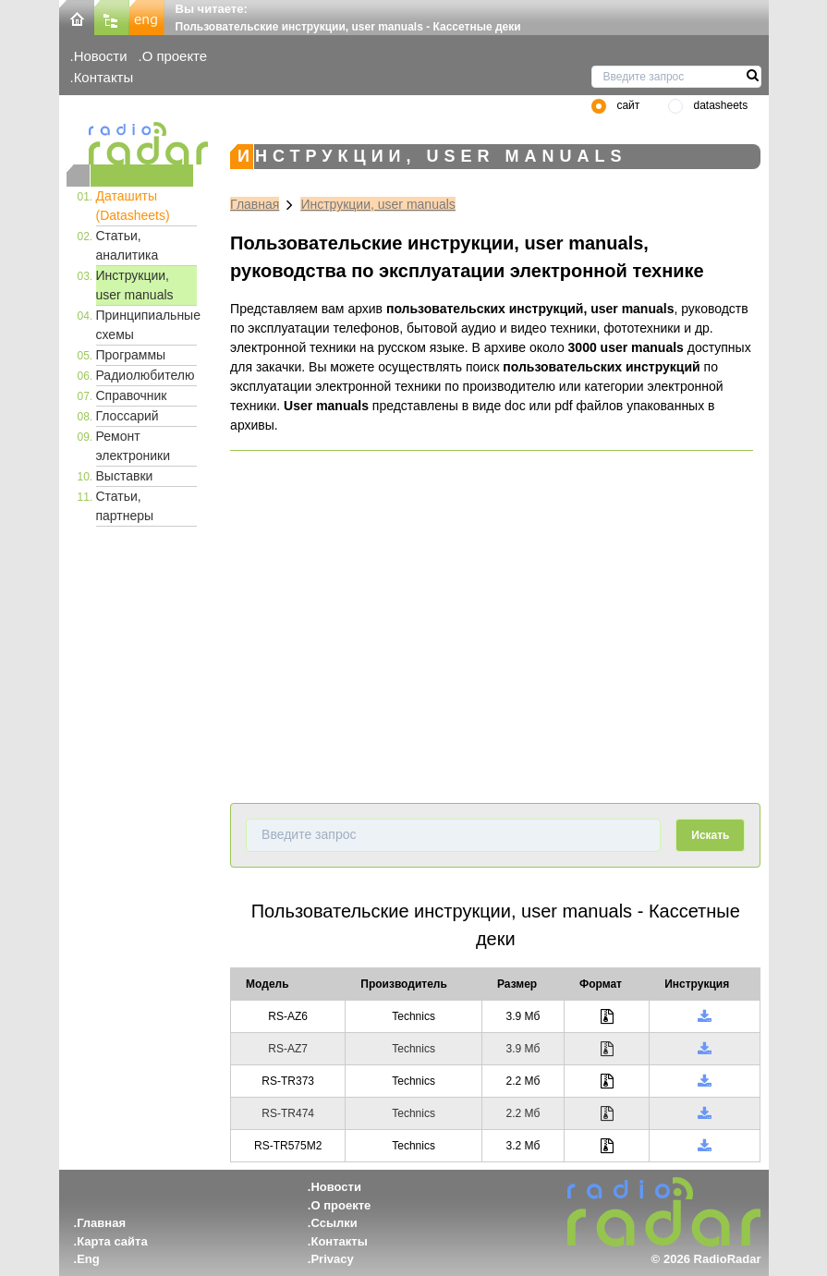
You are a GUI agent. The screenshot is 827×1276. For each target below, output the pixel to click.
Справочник (131, 395)
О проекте (174, 56)
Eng (88, 1259)
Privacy (331, 1259)
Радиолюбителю (145, 375)
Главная (254, 204)
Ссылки (333, 1223)
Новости (101, 56)
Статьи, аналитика (127, 245)
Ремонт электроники (133, 446)
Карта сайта (112, 1241)
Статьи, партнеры (125, 506)
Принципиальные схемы (147, 325)
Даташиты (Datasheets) (133, 205)
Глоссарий (127, 415)
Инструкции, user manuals (135, 285)
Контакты (104, 77)
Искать (710, 835)
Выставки (124, 475)
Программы (131, 354)
